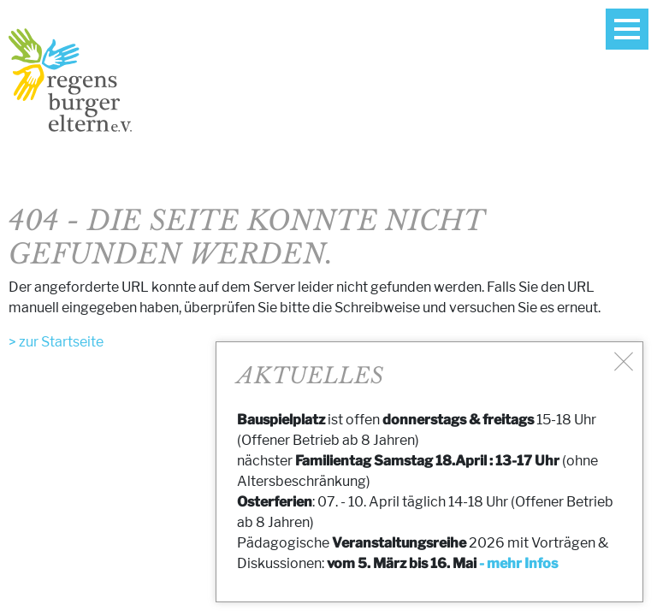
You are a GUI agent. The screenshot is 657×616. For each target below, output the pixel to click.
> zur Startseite (56, 342)
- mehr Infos (518, 563)
